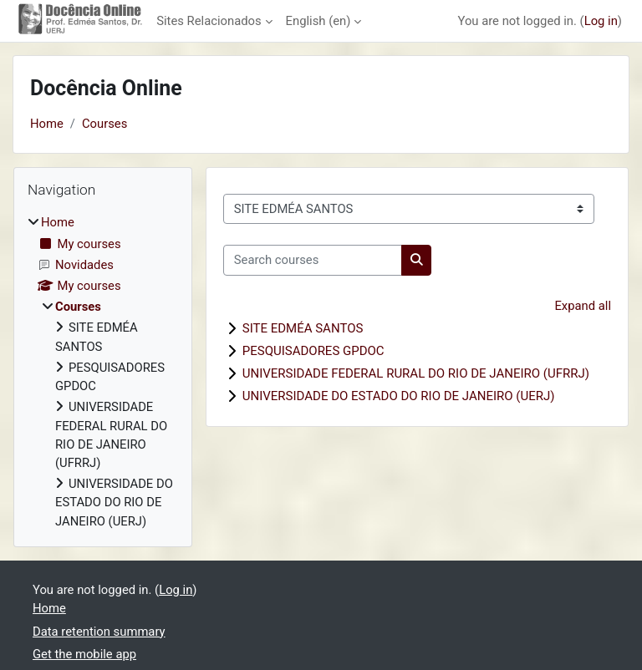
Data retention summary (99, 631)
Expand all (582, 305)
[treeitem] (103, 371)
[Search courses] (312, 260)
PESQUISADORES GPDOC (313, 350)
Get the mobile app (84, 654)
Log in (601, 20)
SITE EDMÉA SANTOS (303, 328)
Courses (104, 123)
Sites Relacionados (208, 20)
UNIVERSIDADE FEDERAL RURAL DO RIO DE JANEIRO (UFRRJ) (415, 373)
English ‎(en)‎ (318, 20)
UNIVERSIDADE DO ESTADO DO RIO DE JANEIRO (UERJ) (398, 396)
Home (47, 123)
